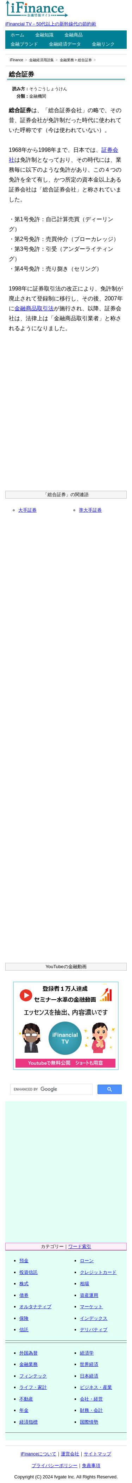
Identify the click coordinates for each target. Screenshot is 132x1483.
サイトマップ (97, 1453)
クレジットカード (98, 1272)
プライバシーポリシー (54, 1465)
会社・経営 (91, 1399)
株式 (24, 1283)
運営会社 (70, 1453)
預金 (24, 1260)
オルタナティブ (35, 1306)
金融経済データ (65, 44)
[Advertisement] (66, 413)
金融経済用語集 (41, 60)
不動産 (26, 1399)
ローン (87, 1260)
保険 (24, 1318)
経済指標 (28, 1422)
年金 (24, 1410)
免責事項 (91, 1465)
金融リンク (103, 44)
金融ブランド (24, 44)
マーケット (91, 1306)
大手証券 (27, 510)
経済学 (87, 1353)
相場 (84, 1283)
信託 (24, 1329)
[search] (51, 1089)
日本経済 (89, 1376)
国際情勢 (89, 1422)
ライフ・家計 (33, 1387)
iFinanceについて (38, 1453)
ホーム (17, 35)
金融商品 (73, 35)
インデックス (93, 1318)
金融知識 (44, 35)
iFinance (16, 60)
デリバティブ (93, 1329)
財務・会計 (91, 1410)
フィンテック (33, 1376)
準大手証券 (90, 510)
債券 (24, 1295)
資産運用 (89, 1295)
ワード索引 (79, 1246)
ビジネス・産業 (96, 1387)
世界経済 (89, 1364)
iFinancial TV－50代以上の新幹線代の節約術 (50, 24)
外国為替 (28, 1353)
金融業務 (67, 60)
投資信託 (28, 1272)
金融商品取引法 (34, 308)
